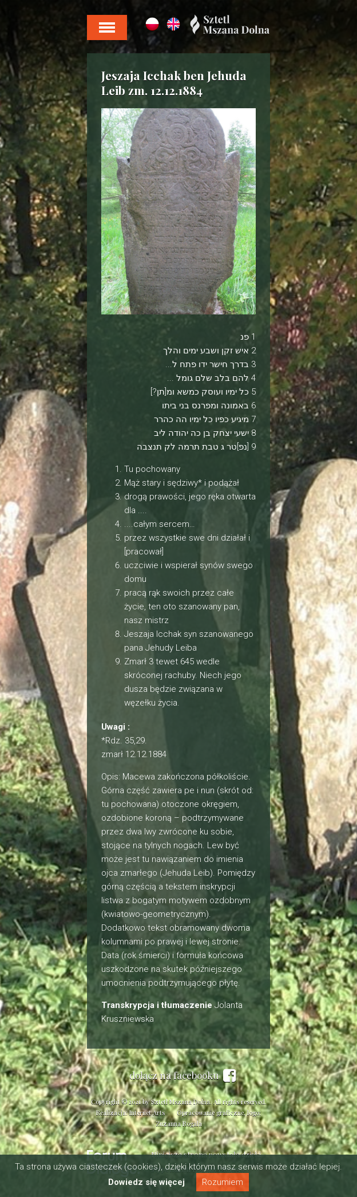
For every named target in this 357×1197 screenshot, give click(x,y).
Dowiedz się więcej (146, 1182)
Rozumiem (222, 1182)
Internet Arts (147, 1112)
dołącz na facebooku (182, 1075)
